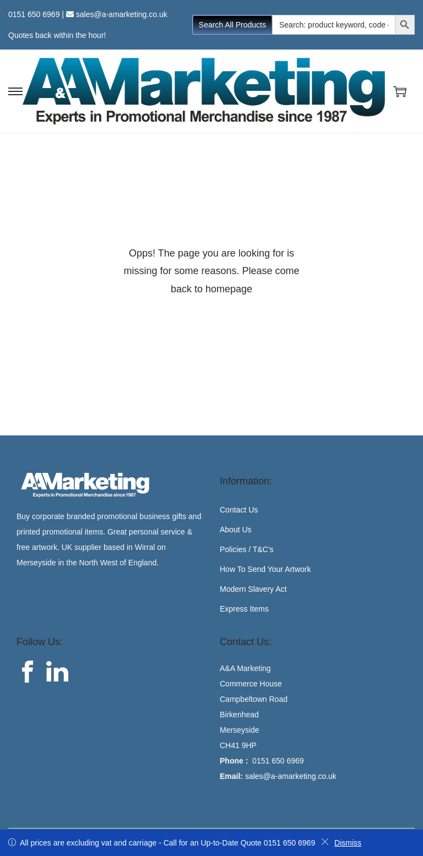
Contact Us (239, 509)
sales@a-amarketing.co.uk (121, 14)
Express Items (244, 608)
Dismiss (341, 842)
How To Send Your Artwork (265, 569)
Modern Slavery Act (253, 589)
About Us (236, 529)
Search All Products (232, 24)
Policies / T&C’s (247, 549)
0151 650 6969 (33, 14)
